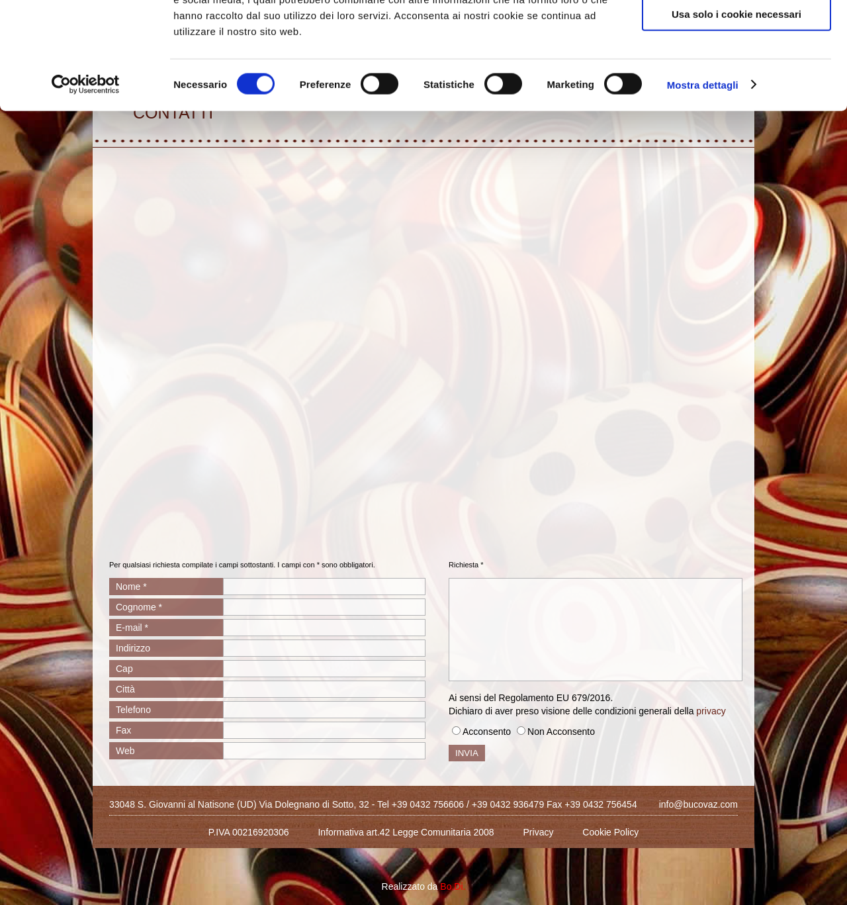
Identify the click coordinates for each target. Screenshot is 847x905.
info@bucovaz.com (698, 804)
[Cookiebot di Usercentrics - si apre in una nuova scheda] (86, 181)
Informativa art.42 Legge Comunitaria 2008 (406, 832)
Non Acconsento (561, 731)
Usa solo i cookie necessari (736, 110)
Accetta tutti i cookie (736, 32)
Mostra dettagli (702, 181)
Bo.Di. (452, 886)
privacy (710, 711)
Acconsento (487, 731)
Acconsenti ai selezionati (736, 71)
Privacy (538, 832)
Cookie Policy (610, 832)
